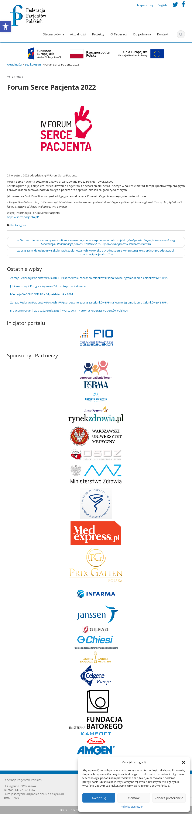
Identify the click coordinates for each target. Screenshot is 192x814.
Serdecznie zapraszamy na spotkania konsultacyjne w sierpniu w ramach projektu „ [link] (96, 242)
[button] (183, 762)
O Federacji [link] (118, 34)
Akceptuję (99, 798)
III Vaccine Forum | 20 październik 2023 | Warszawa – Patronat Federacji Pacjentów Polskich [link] (69, 310)
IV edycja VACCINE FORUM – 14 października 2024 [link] (41, 294)
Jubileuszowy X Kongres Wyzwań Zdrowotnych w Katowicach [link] (49, 286)
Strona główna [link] (53, 34)
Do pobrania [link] (142, 34)
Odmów (134, 798)
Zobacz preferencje (169, 798)
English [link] (162, 5)
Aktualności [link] (78, 34)
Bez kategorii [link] (18, 225)
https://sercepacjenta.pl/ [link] (23, 217)
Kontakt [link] (162, 34)
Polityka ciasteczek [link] (132, 806)
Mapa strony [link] (145, 5)
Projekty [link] (98, 34)
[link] (5, 26)
